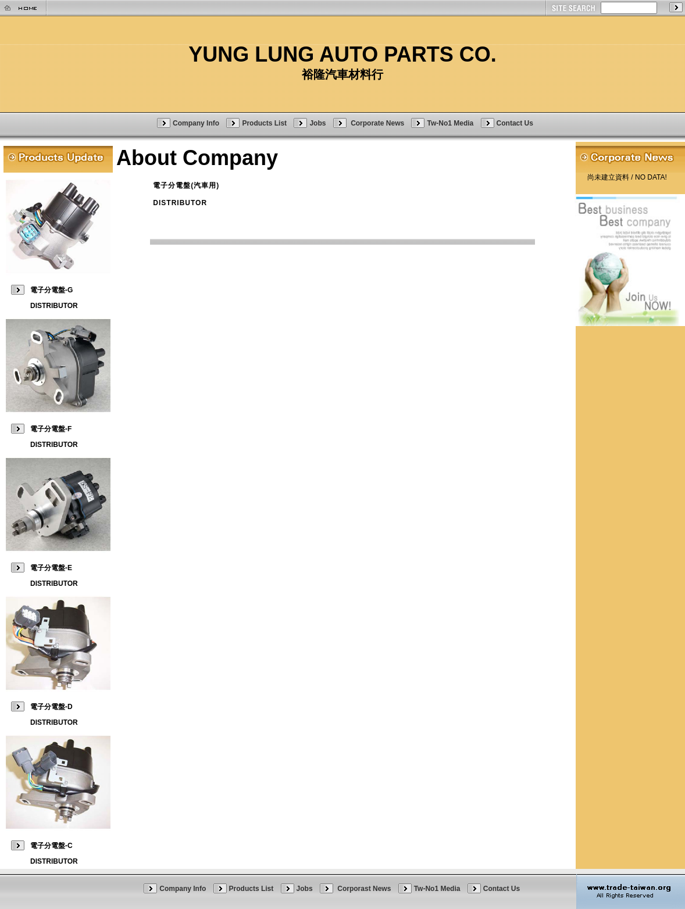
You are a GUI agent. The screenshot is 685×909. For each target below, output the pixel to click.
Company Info (196, 123)
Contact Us (515, 123)
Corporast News (365, 889)
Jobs (317, 123)
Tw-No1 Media (450, 123)
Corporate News (378, 123)
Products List (264, 123)
